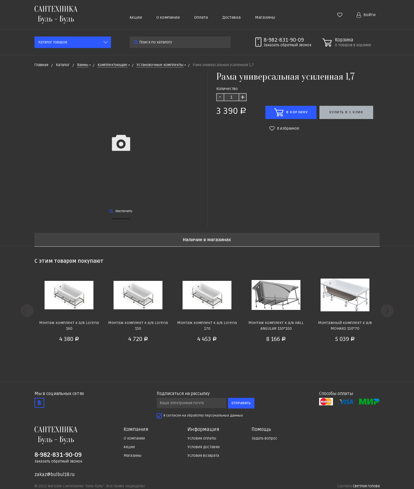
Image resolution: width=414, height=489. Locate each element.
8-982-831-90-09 (284, 40)
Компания (136, 429)
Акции (136, 17)
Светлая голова (366, 486)
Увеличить (121, 211)
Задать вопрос (264, 438)
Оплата (201, 17)
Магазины (265, 17)
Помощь (261, 429)
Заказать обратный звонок (58, 461)
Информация (203, 429)
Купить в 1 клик (346, 112)
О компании (168, 17)
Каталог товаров (52, 42)
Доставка (231, 17)
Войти (365, 15)
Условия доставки (203, 447)
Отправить (241, 403)
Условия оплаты (201, 438)
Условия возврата (203, 455)
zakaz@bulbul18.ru (54, 475)
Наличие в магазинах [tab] (207, 240)
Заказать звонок (287, 45)
